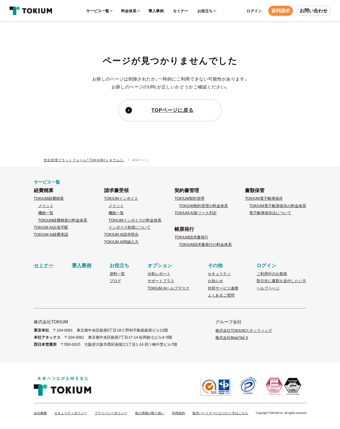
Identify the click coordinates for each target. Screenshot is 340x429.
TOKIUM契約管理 (189, 198)
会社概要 (40, 413)
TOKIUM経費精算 (49, 198)
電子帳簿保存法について (270, 213)
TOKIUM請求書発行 (191, 237)
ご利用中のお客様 (272, 274)
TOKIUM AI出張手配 (51, 227)
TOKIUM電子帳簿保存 (263, 198)
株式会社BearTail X (231, 337)
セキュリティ (219, 274)
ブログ (115, 281)
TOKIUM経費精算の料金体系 (62, 220)
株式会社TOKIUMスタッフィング (243, 330)
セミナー (180, 11)
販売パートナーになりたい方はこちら (220, 413)
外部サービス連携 (223, 288)
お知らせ (215, 281)
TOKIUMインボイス (121, 198)
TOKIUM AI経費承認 (51, 234)
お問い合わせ (313, 10)
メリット (45, 206)
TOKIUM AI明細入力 (121, 242)
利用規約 (178, 413)
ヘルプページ (268, 288)
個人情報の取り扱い (149, 413)
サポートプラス (161, 281)
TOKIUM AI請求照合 (121, 234)
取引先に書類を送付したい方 (281, 281)
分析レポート (159, 274)
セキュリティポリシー (70, 413)
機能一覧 (45, 213)
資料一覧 (117, 274)
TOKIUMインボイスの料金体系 (135, 220)
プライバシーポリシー (111, 413)
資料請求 (280, 10)
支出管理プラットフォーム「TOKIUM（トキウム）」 (84, 160)
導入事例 (156, 11)
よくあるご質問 (221, 295)
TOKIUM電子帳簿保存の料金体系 (277, 206)
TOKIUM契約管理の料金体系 (203, 206)
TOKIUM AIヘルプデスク (169, 288)
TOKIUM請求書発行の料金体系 (205, 244)
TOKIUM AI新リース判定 (195, 213)
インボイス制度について (130, 227)
